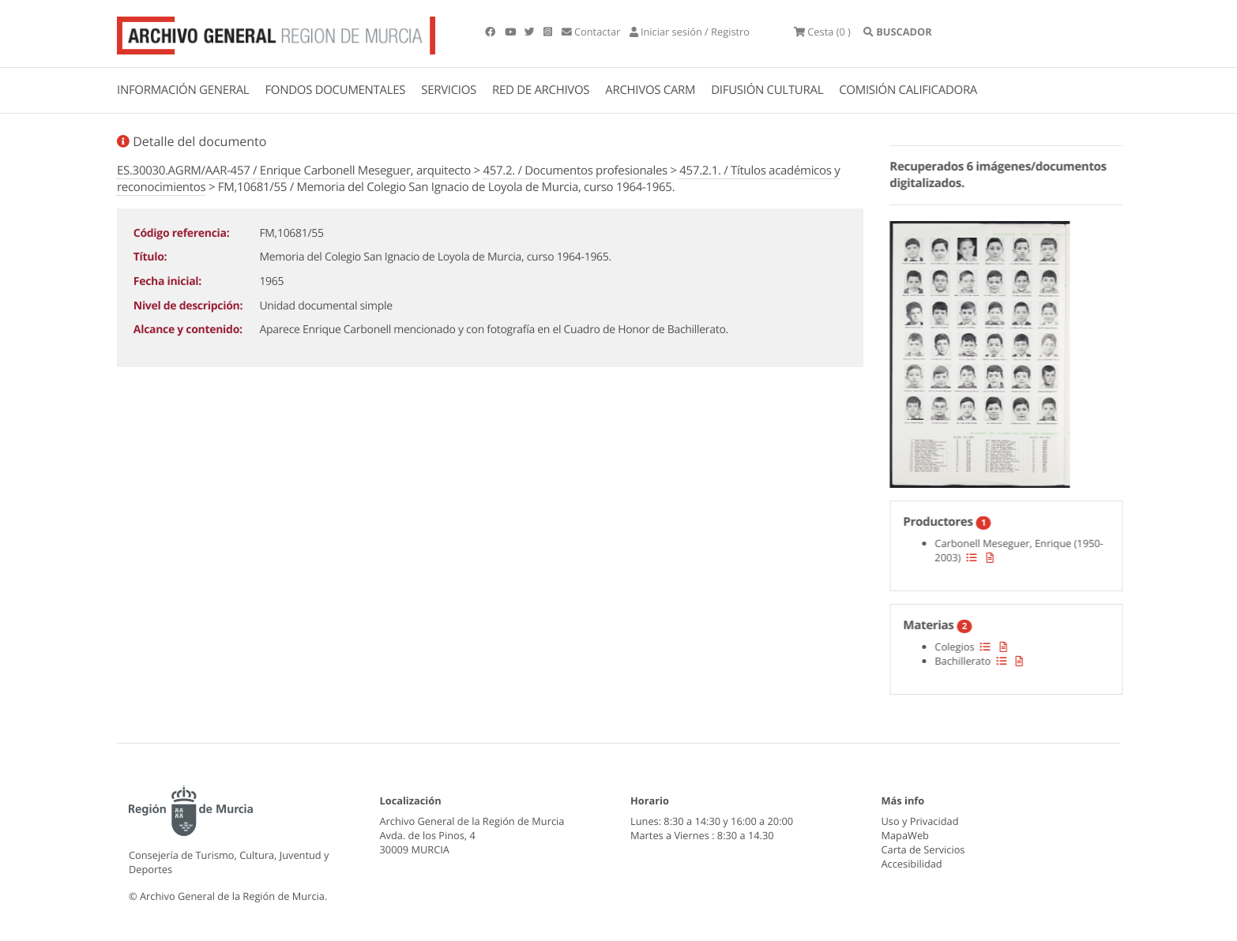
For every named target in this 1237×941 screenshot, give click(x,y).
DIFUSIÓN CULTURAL (767, 90)
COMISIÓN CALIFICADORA (908, 90)
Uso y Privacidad (920, 821)
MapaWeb (905, 835)
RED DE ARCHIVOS (540, 90)
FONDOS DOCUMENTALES (335, 90)
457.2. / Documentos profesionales (575, 170)
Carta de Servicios (923, 849)
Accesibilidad (912, 864)
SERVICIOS (448, 90)
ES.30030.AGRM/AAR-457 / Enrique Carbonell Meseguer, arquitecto (294, 170)
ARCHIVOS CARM (650, 90)
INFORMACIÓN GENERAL (183, 90)
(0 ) (822, 31)
